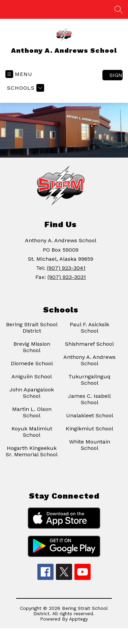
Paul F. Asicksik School (89, 327)
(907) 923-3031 (66, 277)
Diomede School (32, 363)
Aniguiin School (31, 376)
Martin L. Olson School (32, 412)
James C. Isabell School (89, 399)
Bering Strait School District (32, 327)
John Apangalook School (31, 392)
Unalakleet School (89, 415)
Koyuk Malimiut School (31, 431)
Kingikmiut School (89, 428)
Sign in (116, 75)
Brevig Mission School (31, 347)
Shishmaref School (89, 344)
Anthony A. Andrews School (89, 360)
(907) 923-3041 (66, 268)
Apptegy (78, 619)
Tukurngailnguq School (89, 379)
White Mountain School (89, 444)
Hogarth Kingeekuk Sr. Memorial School (32, 451)
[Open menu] (18, 74)
